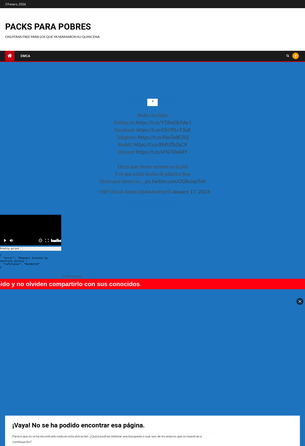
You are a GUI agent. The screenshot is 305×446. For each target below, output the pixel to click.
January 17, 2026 (191, 191)
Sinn (88, 414)
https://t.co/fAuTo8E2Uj (163, 137)
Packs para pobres (48, 27)
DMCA (25, 56)
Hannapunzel (168, 414)
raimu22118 (20, 414)
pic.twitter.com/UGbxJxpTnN (175, 181)
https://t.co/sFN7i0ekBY (161, 152)
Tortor (236, 414)
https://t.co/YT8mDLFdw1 (164, 122)
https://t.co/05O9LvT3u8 (164, 130)
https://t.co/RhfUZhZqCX (160, 144)
